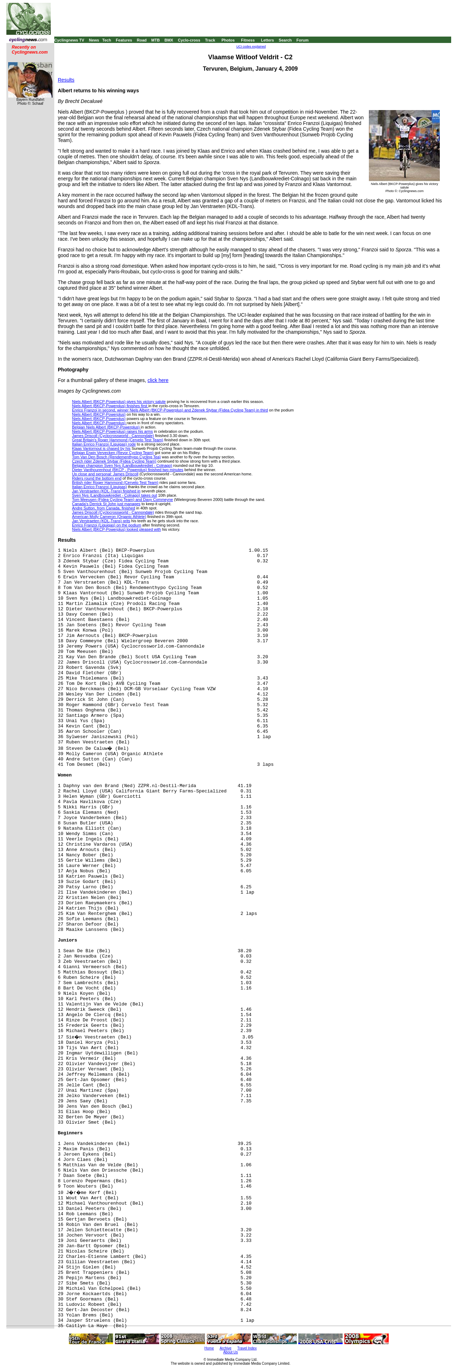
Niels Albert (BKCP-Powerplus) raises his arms (112, 431)
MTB (155, 40)
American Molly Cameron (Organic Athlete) (109, 516)
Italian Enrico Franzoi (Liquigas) (99, 487)
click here (158, 380)
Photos (227, 40)
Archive (225, 1348)
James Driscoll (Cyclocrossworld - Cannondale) (113, 435)
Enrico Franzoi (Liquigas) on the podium (106, 525)
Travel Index (247, 1348)
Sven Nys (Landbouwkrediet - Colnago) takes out (114, 495)
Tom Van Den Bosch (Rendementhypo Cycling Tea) (116, 457)
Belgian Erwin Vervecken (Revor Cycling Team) (113, 453)
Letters (267, 40)
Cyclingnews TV (69, 40)
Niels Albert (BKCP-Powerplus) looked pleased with (116, 529)
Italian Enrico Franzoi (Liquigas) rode (104, 444)
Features (124, 40)
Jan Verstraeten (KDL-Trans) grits (101, 521)
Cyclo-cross (189, 40)
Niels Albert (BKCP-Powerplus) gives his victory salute (119, 401)
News (94, 40)
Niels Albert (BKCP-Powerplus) (99, 414)
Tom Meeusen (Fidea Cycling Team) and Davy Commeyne (122, 499)
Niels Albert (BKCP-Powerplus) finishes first (110, 406)
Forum (303, 40)
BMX (169, 40)
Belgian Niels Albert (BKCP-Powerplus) (106, 427)
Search (285, 40)
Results (66, 80)
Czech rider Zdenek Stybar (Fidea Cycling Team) (114, 461)
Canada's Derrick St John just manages (106, 504)
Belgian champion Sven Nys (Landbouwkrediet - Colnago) (122, 465)
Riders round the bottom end (96, 478)
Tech (106, 40)
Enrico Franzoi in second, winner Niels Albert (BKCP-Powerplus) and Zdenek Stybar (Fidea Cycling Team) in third (170, 410)
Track (210, 40)
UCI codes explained (251, 46)
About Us (230, 1352)
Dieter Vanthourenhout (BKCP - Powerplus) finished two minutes (127, 470)
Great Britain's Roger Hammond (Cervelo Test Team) (117, 440)
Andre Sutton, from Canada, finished (103, 508)
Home (209, 1348)
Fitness (248, 40)
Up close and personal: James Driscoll (105, 474)
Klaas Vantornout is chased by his (101, 448)
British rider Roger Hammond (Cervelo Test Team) (115, 482)
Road (142, 40)
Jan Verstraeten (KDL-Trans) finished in (106, 491)
